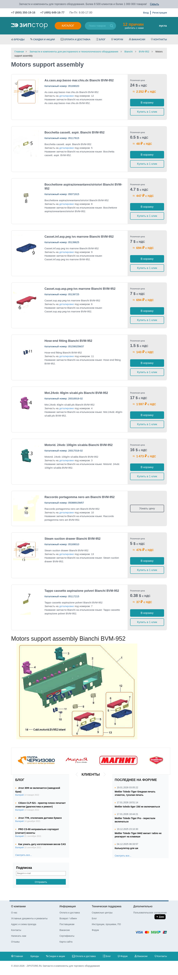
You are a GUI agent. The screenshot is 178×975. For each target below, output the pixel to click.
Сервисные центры (102, 912)
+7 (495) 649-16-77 (52, 12)
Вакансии (138, 39)
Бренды (19, 39)
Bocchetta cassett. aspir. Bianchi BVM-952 (75, 132)
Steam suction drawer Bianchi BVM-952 (73, 538)
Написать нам (18, 936)
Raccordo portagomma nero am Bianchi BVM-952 (80, 497)
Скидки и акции (44, 39)
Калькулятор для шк (126, 848)
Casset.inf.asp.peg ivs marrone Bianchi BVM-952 (79, 236)
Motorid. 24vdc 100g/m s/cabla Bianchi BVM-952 (79, 445)
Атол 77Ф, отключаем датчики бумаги (40, 818)
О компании (18, 906)
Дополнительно (142, 906)
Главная (18, 956)
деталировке (66, 95)
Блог (102, 39)
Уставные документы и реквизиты (29, 918)
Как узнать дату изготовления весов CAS (42, 844)
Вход (146, 12)
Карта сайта (65, 941)
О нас (14, 912)
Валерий (19, 795)
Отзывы (15, 941)
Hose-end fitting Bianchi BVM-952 (68, 340)
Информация (67, 906)
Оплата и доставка (77, 39)
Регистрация (159, 12)
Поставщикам (66, 924)
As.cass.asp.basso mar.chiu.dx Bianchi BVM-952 (79, 80)
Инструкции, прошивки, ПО (106, 924)
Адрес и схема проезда (23, 924)
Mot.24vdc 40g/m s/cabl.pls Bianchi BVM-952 (76, 393)
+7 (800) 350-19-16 (23, 12)
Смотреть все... (23, 855)
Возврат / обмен (68, 918)
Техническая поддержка (106, 906)
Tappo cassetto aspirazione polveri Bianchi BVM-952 (82, 590)
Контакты (160, 39)
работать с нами (133, 25)
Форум (118, 39)
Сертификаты (66, 936)
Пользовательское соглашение (150, 912)
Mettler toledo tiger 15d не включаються (137, 806)
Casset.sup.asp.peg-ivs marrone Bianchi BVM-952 (80, 288)
